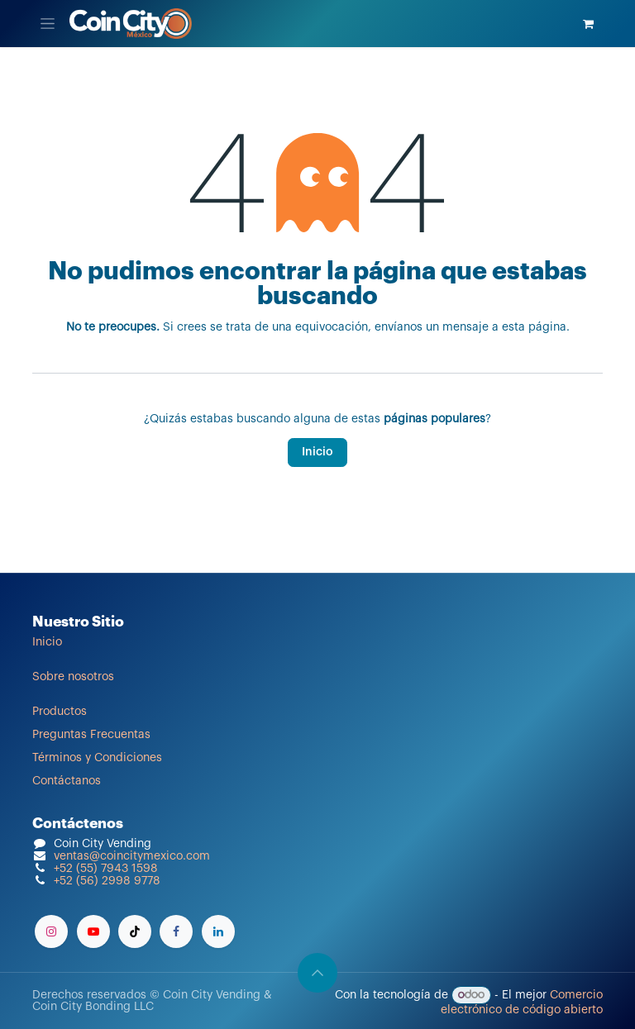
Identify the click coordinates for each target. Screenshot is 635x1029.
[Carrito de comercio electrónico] (588, 24)
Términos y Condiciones (97, 758)
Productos (59, 711)
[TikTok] (134, 931)
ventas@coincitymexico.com (132, 856)
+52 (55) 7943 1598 (106, 868)
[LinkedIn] (218, 931)
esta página (534, 327)
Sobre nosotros (73, 677)
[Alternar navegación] (47, 23)
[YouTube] (93, 931)
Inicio (317, 452)
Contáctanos (66, 781)
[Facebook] (176, 931)
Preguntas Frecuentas (91, 735)
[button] (317, 973)
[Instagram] (51, 931)
